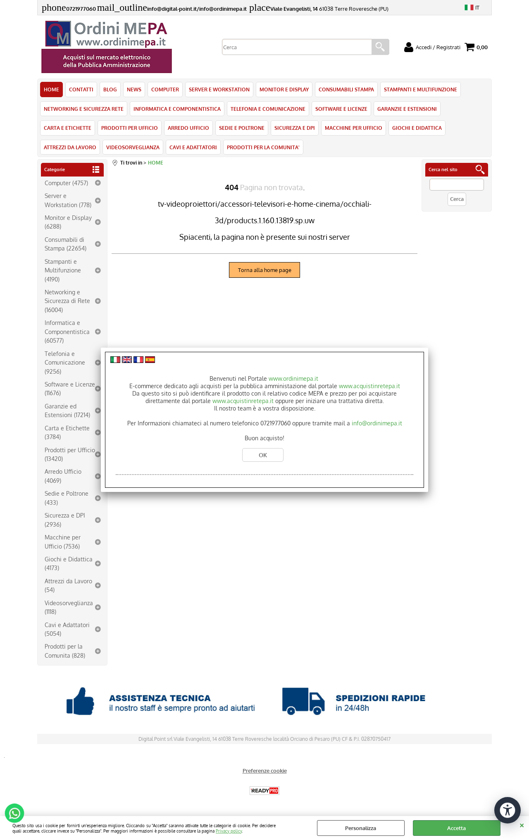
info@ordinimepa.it (377, 423)
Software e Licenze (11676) (70, 388)
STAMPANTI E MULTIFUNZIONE (420, 89)
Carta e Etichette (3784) (67, 432)
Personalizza (360, 828)
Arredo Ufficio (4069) (63, 476)
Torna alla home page (264, 270)
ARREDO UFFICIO (188, 127)
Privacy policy (229, 830)
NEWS (134, 89)
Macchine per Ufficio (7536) (63, 541)
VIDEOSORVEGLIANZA (133, 147)
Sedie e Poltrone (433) (66, 497)
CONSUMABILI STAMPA (346, 89)
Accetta (456, 828)
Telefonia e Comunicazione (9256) (65, 362)
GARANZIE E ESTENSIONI (407, 108)
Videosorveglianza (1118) (69, 607)
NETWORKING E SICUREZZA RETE (84, 108)
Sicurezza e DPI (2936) (65, 519)
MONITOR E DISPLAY (284, 89)
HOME (51, 89)
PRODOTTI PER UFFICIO (129, 127)
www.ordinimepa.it (293, 378)
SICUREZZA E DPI (294, 127)
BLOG (110, 89)
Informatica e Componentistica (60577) (67, 331)
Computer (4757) (66, 182)
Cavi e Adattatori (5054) (67, 629)
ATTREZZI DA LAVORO (70, 147)
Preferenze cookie (265, 770)
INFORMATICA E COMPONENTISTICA (177, 108)
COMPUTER (165, 89)
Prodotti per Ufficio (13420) (70, 454)
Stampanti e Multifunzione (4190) (63, 270)
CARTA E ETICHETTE (67, 127)
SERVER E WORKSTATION (219, 89)
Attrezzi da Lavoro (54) (68, 585)
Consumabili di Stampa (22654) (65, 244)
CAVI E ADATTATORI (193, 147)
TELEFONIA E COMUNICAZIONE (268, 108)
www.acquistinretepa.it (369, 385)
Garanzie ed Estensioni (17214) (67, 410)
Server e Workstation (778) (68, 200)
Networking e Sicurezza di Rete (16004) (67, 300)
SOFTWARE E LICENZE (341, 108)
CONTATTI (81, 89)
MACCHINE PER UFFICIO (353, 127)
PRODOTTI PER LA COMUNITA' (263, 147)
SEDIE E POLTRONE (241, 127)
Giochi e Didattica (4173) (69, 563)
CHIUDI (522, 824)
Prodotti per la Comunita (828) (65, 650)
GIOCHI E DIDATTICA (417, 127)
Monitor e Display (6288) (68, 222)
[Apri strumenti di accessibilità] (507, 810)
